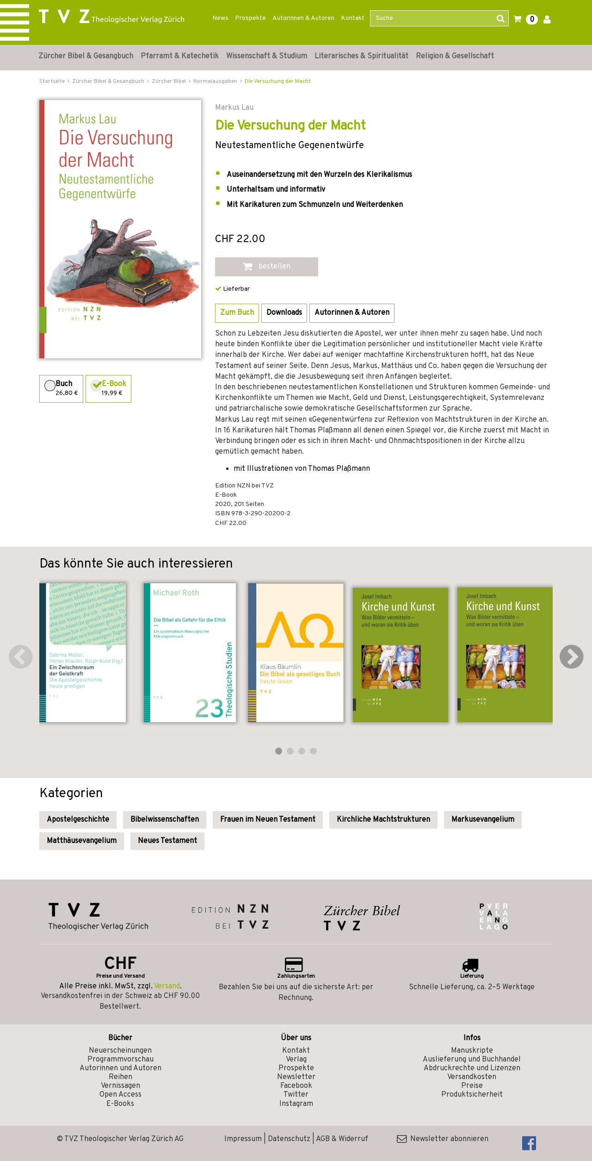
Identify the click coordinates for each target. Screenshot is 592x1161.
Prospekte (250, 18)
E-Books (120, 1104)
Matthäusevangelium (82, 841)
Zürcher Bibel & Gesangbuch (85, 56)
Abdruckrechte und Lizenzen (472, 1068)
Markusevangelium (482, 819)
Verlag (296, 1059)
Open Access (120, 1094)
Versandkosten (471, 1077)
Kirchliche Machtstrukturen (383, 819)
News (220, 18)
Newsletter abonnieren (442, 1139)
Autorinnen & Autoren (303, 18)
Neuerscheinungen (120, 1050)
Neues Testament (167, 841)
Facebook (296, 1086)
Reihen (120, 1077)
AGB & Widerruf (342, 1139)
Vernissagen (120, 1086)
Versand (167, 986)
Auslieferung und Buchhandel (472, 1059)
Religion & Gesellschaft (455, 56)
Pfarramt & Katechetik (180, 56)
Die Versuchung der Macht (278, 81)
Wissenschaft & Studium (266, 56)
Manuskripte (472, 1050)
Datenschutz (289, 1139)
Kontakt (352, 18)
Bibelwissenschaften (164, 819)
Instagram (296, 1104)
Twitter (296, 1094)
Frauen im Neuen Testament (267, 819)
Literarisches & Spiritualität (361, 56)
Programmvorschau (120, 1059)
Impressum (243, 1139)
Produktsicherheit (472, 1094)
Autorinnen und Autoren (120, 1068)
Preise (472, 1086)
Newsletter (296, 1077)
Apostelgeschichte (78, 819)
